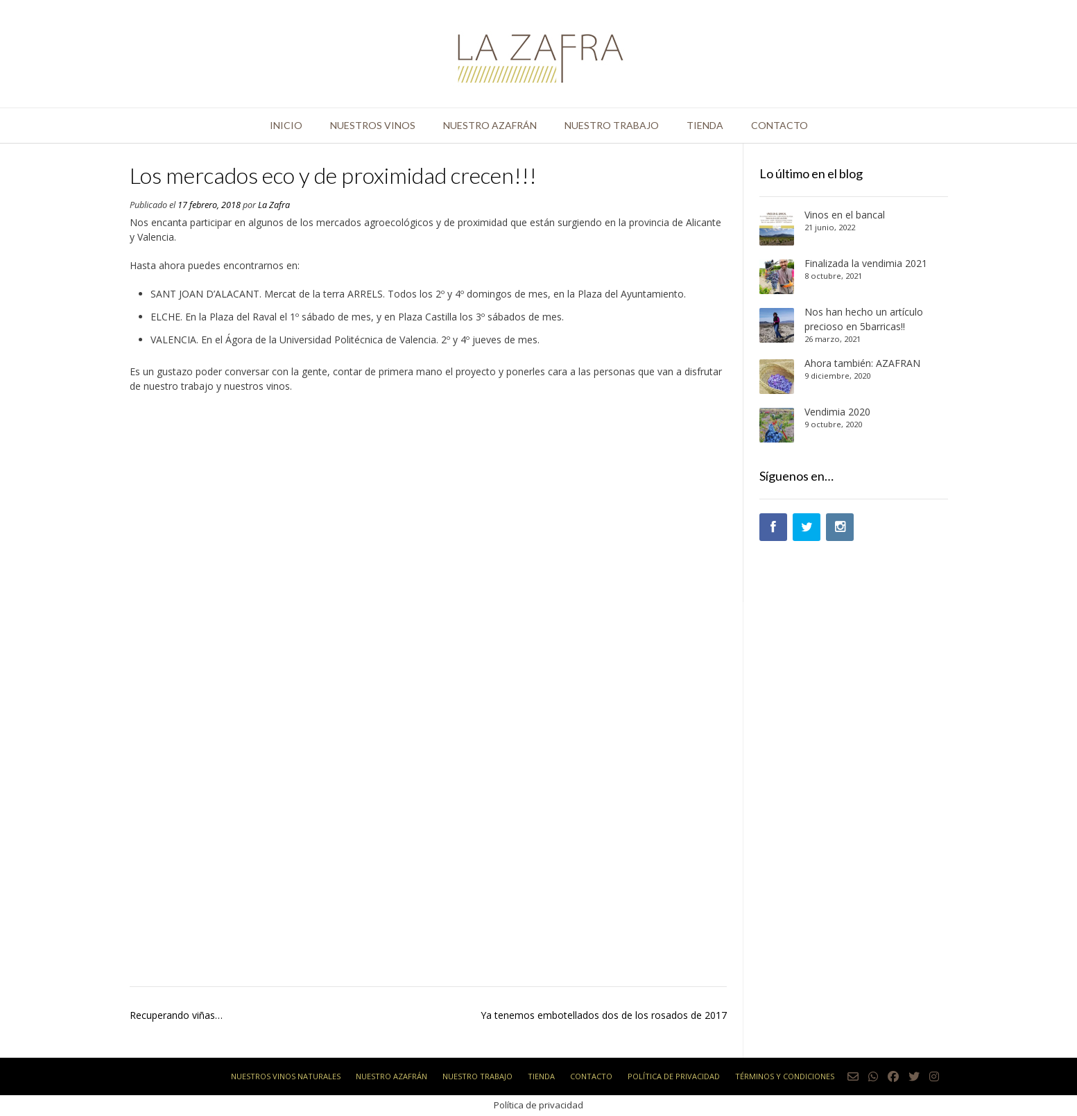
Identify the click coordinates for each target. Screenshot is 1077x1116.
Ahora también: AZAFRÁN (862, 363)
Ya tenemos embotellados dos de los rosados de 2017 (604, 1015)
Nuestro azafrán (490, 125)
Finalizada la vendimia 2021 (865, 263)
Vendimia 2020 (837, 411)
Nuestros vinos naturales (286, 1076)
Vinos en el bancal (844, 214)
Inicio (286, 125)
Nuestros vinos (372, 125)
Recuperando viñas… (176, 1015)
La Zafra (274, 205)
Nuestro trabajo (612, 125)
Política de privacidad (674, 1076)
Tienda (705, 125)
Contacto (779, 125)
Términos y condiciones (784, 1076)
